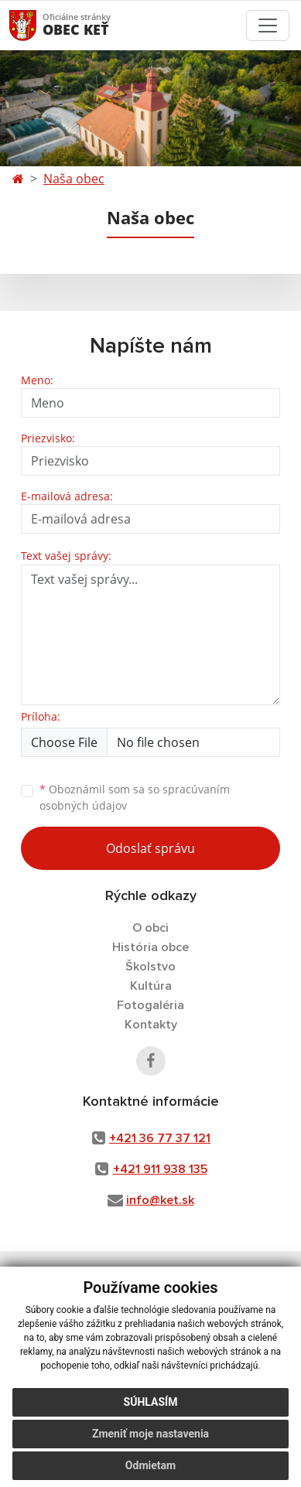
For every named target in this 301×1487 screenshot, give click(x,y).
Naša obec (73, 178)
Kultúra (151, 986)
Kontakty (151, 1024)
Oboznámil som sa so (134, 797)
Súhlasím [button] (151, 1402)
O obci (150, 928)
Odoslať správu (150, 848)
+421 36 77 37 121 (159, 1138)
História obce (150, 947)
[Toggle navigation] (267, 25)
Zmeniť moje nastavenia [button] (150, 1433)
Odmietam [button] (150, 1465)
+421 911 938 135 (160, 1169)
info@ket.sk (160, 1200)
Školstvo (150, 966)
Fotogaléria (150, 1005)
